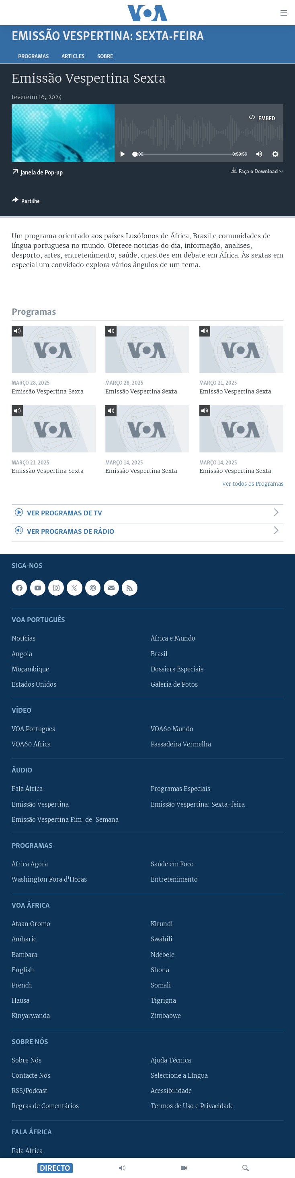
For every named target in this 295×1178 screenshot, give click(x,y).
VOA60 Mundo (172, 729)
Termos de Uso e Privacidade (192, 1106)
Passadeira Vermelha (181, 744)
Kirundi (162, 924)
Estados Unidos (34, 684)
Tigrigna (163, 1000)
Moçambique (30, 669)
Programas (33, 57)
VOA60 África (31, 744)
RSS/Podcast (29, 1091)
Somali (161, 985)
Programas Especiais (180, 789)
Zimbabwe (166, 1016)
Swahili (161, 939)
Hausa (20, 1000)
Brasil (159, 654)
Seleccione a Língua (179, 1075)
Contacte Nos (31, 1075)
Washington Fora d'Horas (49, 879)
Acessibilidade (171, 1091)
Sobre (105, 57)
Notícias (23, 639)
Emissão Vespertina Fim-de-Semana (65, 819)
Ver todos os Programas (252, 484)
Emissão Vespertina (40, 804)
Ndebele (162, 955)
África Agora (30, 864)
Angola (22, 654)
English (23, 970)
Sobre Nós (26, 1060)
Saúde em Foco (172, 864)
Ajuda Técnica (171, 1060)
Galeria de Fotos (174, 684)
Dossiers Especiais (177, 669)
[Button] (26, 202)
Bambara (24, 955)
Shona (160, 970)
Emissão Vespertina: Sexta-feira (198, 804)
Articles (72, 57)
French (22, 985)
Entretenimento (174, 879)
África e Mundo (173, 639)
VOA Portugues (33, 729)
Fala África (27, 789)
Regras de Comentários (45, 1106)
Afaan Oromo (31, 924)
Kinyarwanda (31, 1016)
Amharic (24, 939)
